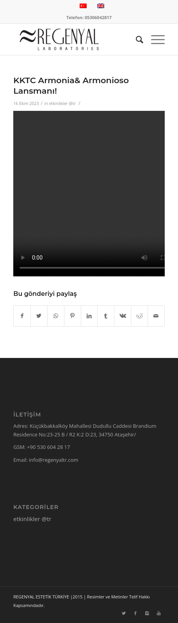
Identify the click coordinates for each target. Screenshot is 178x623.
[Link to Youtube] (159, 613)
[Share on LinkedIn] (89, 316)
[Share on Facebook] (22, 316)
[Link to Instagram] (147, 613)
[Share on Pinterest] (72, 316)
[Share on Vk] (122, 316)
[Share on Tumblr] (106, 316)
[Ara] (135, 39)
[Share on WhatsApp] (56, 316)
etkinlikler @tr (62, 103)
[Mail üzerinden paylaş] (156, 316)
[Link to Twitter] (124, 613)
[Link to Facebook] (135, 613)
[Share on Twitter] (39, 316)
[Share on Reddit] (139, 316)
